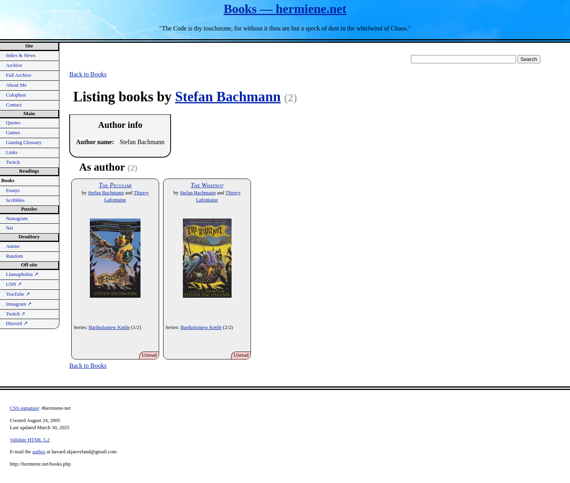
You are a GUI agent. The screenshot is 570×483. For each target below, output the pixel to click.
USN (14, 284)
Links (11, 152)
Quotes (13, 123)
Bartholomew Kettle (109, 327)
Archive (14, 65)
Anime (13, 246)
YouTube (18, 294)
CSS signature (24, 408)
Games (13, 132)
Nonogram (17, 218)
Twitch (13, 162)
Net (9, 228)
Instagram (19, 304)
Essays (13, 190)
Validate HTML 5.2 (29, 440)
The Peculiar (115, 185)
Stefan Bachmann (228, 97)
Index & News (21, 55)
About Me (16, 85)
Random (14, 256)
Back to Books (87, 74)
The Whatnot (207, 185)
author (39, 451)
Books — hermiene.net (285, 9)
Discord (17, 323)
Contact (14, 105)
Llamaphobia (22, 274)
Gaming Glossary (24, 142)
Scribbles (15, 200)
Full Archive (18, 75)
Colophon (16, 95)
